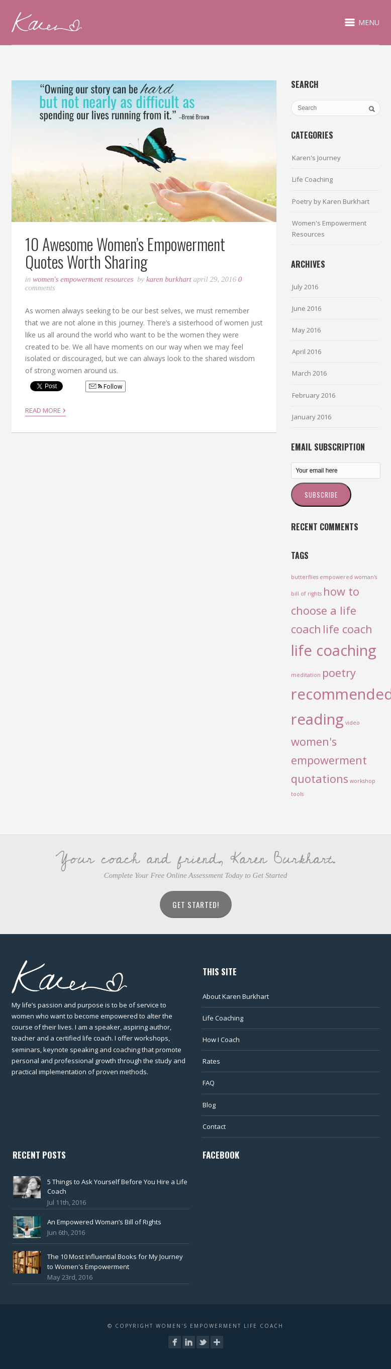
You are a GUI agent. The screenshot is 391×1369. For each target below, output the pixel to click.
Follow (105, 386)
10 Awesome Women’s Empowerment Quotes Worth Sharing (125, 252)
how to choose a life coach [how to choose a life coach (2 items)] (325, 610)
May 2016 (306, 329)
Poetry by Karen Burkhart (330, 201)
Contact (214, 1126)
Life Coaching (312, 179)
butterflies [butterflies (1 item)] (304, 577)
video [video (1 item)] (352, 722)
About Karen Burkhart (236, 996)
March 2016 (309, 373)
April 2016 (306, 351)
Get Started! (195, 904)
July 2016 (305, 286)
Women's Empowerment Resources (83, 279)
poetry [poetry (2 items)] (339, 672)
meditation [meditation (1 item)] (306, 674)
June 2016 (306, 308)
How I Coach (221, 1039)
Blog (209, 1104)
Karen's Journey (316, 157)
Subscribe (321, 495)
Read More (45, 409)
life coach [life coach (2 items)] (347, 629)
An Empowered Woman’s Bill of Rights (104, 1221)
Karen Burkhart (168, 279)
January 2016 (311, 416)
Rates (211, 1061)
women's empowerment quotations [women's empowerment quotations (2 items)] (329, 760)
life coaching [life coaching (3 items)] (333, 650)
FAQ (209, 1082)
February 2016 (313, 395)
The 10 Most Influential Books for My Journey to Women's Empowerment (115, 1261)
